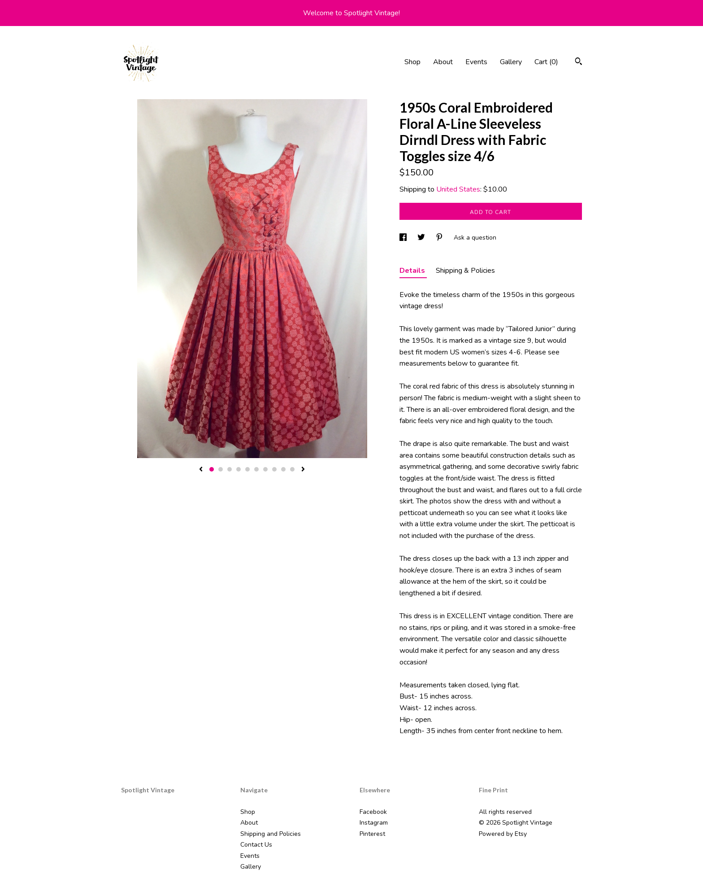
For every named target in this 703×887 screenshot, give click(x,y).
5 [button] (247, 469)
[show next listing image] (303, 470)
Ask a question (475, 237)
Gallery (511, 62)
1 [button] (211, 469)
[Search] (578, 62)
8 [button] (274, 469)
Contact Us (256, 844)
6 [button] (256, 469)
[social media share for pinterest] (440, 237)
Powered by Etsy (503, 834)
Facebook (373, 812)
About (443, 62)
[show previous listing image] (201, 470)
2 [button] (220, 469)
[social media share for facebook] (403, 237)
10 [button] (292, 469)
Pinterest (372, 834)
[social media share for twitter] (422, 237)
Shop (412, 62)
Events (476, 62)
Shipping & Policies (465, 270)
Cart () (546, 62)
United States (458, 189)
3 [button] (229, 469)
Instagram (374, 822)
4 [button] (238, 469)
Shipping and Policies (270, 834)
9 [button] (283, 469)
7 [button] (265, 469)
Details (413, 270)
